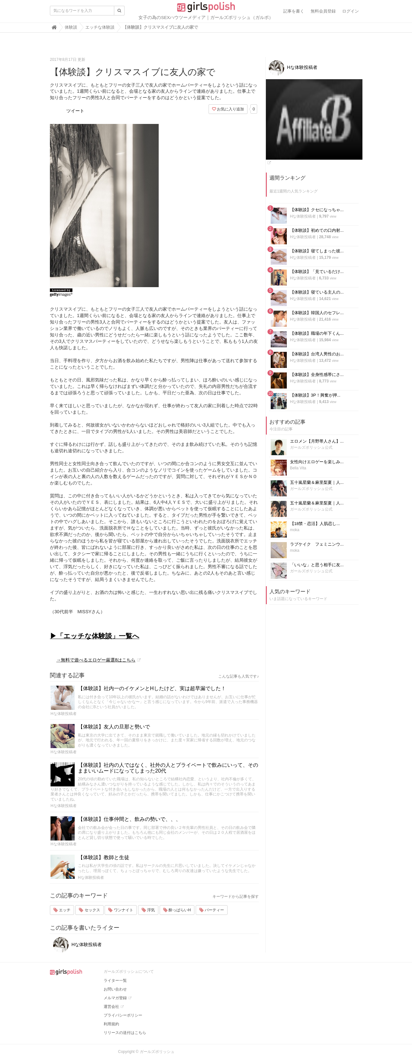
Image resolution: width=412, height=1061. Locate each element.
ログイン (350, 11)
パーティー (211, 910)
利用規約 (111, 1024)
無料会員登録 (323, 11)
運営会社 (111, 1006)
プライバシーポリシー (123, 1015)
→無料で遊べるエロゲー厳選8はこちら (96, 659)
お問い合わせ (115, 989)
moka (294, 530)
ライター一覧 (115, 980)
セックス (89, 910)
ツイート (75, 110)
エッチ (61, 910)
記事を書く (293, 11)
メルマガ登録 (115, 998)
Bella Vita (298, 468)
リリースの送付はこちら (125, 1032)
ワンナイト (120, 910)
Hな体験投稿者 (64, 713)
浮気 (148, 910)
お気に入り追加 (228, 109)
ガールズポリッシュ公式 (311, 447)
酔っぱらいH (177, 910)
